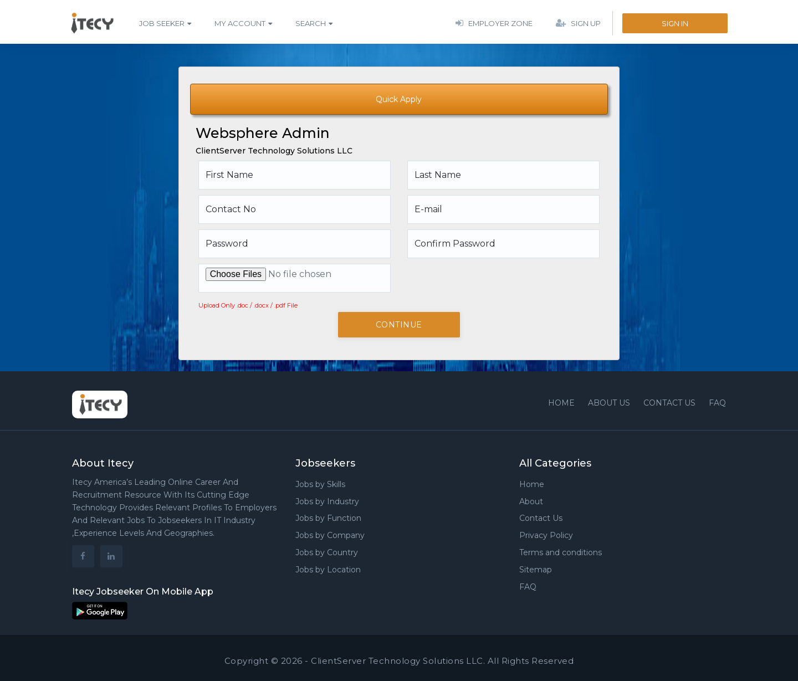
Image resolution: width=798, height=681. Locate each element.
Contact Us (540, 518)
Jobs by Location (328, 570)
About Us (609, 403)
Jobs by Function (328, 518)
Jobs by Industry (327, 501)
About (531, 501)
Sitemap (535, 570)
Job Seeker (162, 23)
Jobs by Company (330, 535)
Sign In (675, 23)
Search (310, 23)
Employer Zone (494, 23)
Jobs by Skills (320, 484)
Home (561, 403)
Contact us (669, 403)
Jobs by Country (326, 552)
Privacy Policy (546, 535)
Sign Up (578, 23)
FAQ (717, 403)
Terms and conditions (560, 552)
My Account (239, 23)
